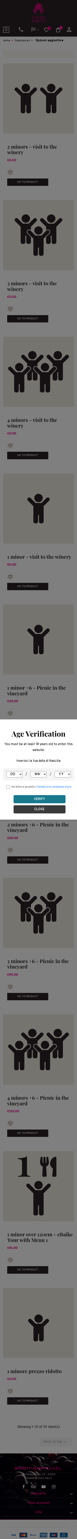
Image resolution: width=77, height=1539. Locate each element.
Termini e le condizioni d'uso (54, 787)
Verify (39, 799)
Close (39, 809)
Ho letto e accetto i (41, 787)
